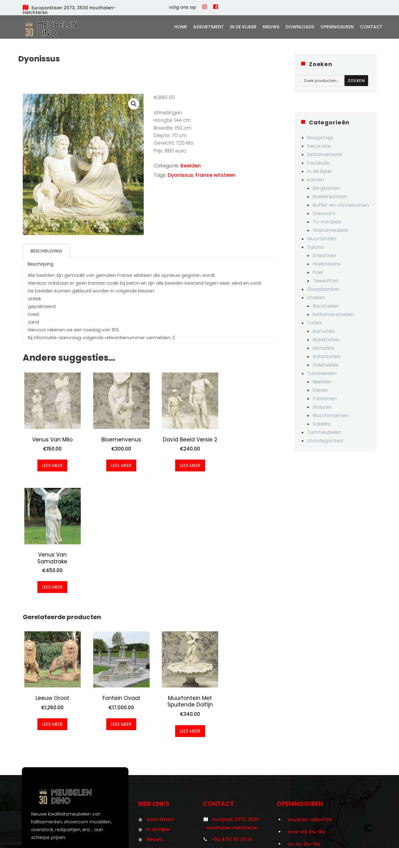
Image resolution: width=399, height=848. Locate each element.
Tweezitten (326, 280)
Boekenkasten (330, 196)
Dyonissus (180, 175)
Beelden (190, 165)
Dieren (320, 390)
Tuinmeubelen (324, 432)
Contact (371, 27)
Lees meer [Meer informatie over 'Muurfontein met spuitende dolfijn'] (181, 612)
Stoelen (316, 297)
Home (180, 27)
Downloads (300, 27)
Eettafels (323, 348)
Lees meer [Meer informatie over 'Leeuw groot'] (50, 605)
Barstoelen (326, 306)
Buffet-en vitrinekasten (341, 205)
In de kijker (243, 27)
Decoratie (319, 146)
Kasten (315, 179)
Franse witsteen (215, 175)
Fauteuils (318, 163)
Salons (315, 247)
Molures (322, 407)
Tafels (314, 323)
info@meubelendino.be (239, 731)
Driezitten (324, 255)
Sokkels (321, 424)
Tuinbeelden (322, 373)
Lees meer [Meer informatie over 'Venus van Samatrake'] (246, 470)
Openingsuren (337, 27)
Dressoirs (324, 213)
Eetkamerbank (324, 154)
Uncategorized (325, 440)
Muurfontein (322, 238)
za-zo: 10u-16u (304, 725)
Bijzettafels (326, 339)
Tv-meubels (327, 222)
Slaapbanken (323, 289)
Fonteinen (325, 398)
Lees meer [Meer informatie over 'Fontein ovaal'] (115, 605)
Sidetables (326, 365)
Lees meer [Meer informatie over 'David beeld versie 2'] (181, 463)
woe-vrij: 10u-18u (306, 712)
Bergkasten (326, 188)
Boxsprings (320, 137)
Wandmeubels (330, 230)
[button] (133, 103)
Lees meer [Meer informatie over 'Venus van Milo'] (50, 463)
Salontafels (327, 356)
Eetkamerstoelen (333, 314)
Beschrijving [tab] (46, 251)
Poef (318, 272)
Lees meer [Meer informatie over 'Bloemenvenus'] (115, 463)
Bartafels (324, 331)
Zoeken (356, 81)
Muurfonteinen (330, 415)
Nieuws (271, 27)
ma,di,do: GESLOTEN (310, 700)
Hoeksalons (327, 264)
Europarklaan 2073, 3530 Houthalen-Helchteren (69, 10)
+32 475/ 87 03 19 (232, 720)
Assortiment (208, 27)
